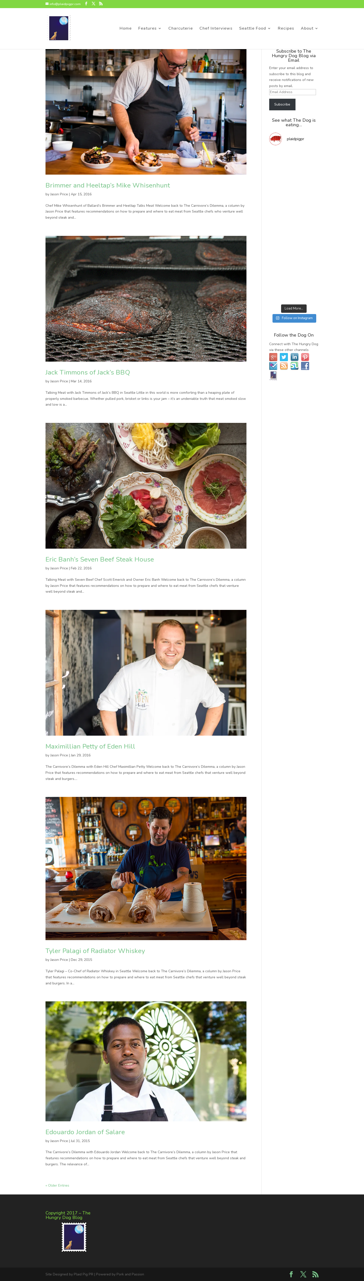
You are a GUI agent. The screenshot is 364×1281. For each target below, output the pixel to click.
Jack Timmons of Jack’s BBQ (88, 372)
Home (126, 29)
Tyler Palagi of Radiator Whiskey (95, 950)
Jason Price (59, 194)
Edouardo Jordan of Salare (85, 1132)
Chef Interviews (216, 29)
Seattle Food (252, 29)
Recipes (286, 29)
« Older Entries (57, 1185)
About (307, 29)
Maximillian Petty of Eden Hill (90, 746)
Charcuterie (180, 29)
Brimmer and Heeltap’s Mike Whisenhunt (108, 185)
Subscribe (282, 104)
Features (147, 29)
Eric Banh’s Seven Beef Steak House (100, 559)
